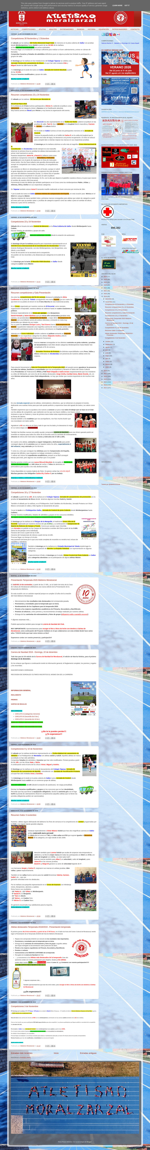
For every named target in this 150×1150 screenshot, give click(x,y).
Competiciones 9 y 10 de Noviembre (26, 749)
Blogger (89, 1142)
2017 (105, 373)
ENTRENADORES (67, 29)
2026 (105, 276)
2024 (105, 282)
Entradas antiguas (88, 1053)
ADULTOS (53, 29)
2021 (105, 291)
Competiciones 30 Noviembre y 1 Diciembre (30, 38)
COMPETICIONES (28, 29)
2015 (105, 379)
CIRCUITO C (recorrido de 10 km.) (27, 719)
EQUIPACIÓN (104, 29)
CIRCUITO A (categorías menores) (27, 714)
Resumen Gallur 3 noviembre (23, 815)
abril (107, 358)
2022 (105, 288)
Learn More (117, 5)
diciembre (108, 299)
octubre (108, 341)
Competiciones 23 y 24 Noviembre (26, 222)
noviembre (109, 302)
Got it (127, 5)
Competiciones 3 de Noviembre (24, 1006)
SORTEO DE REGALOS (19, 704)
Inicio (56, 1053)
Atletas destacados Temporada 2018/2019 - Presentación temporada (41, 927)
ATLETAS (42, 29)
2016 (105, 376)
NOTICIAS (14, 29)
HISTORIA (91, 29)
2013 (105, 385)
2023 (105, 285)
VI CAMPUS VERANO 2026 (112, 50)
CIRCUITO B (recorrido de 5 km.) (27, 716)
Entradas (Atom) (25, 1057)
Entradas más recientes (21, 1053)
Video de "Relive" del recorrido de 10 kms (27, 722)
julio (106, 350)
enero (107, 367)
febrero (108, 364)
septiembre (109, 344)
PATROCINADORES (119, 29)
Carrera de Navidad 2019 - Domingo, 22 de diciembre (34, 652)
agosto (107, 347)
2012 (105, 388)
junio (107, 353)
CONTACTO (135, 29)
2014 (105, 382)
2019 (105, 296)
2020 (105, 293)
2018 (105, 370)
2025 (105, 279)
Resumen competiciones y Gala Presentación (31, 293)
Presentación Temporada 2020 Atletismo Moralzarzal (34, 580)
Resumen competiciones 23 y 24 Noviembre (30, 95)
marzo (107, 361)
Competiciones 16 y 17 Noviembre (26, 492)
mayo (107, 356)
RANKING (80, 29)
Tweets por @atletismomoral (110, 484)
